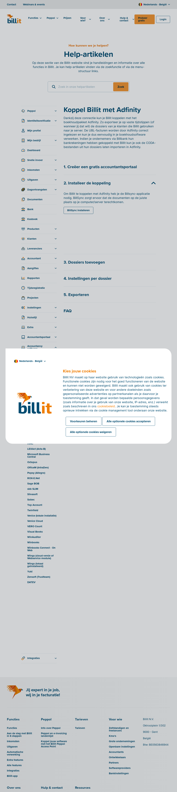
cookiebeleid (106, 406)
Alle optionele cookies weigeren (91, 432)
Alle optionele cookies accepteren (129, 421)
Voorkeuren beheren (83, 421)
